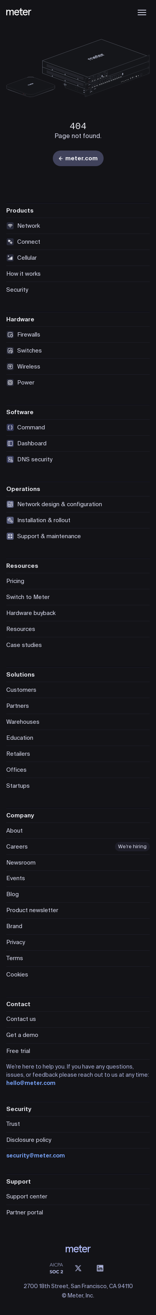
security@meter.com (35, 1155)
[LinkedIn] (100, 1268)
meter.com (78, 158)
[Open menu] (142, 12)
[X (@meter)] (78, 1268)
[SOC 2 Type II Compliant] (56, 1268)
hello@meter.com (31, 1082)
